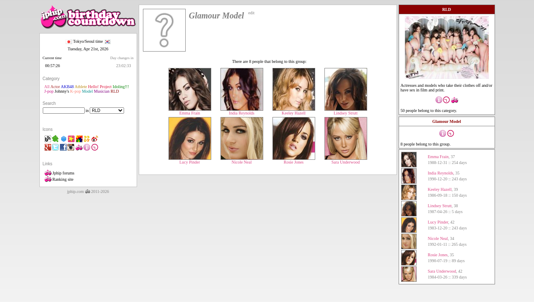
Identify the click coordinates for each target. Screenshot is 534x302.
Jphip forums (59, 173)
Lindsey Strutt (345, 111)
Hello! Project (99, 86)
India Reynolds (241, 111)
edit (251, 12)
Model (87, 91)
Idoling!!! (121, 86)
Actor (55, 86)
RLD (115, 91)
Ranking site (59, 179)
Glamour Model (446, 121)
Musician (101, 91)
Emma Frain (189, 111)
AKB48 (67, 86)
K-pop (75, 91)
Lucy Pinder (189, 160)
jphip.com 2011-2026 (88, 191)
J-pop (49, 91)
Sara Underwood (345, 160)
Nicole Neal (241, 160)
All (47, 86)
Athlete (81, 86)
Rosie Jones (293, 160)
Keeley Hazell (293, 111)
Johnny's (61, 91)
